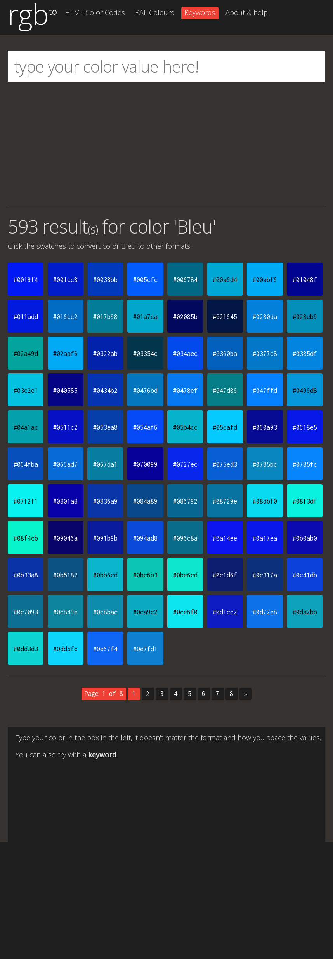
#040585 (65, 390)
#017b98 (105, 316)
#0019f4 (26, 279)
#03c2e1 (26, 390)
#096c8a (185, 538)
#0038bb (105, 279)
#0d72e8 (265, 612)
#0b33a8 (26, 575)
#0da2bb (305, 612)
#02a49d (26, 353)
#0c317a (265, 575)
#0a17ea (265, 538)
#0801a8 (65, 501)
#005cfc (145, 279)
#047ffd (265, 390)
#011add (26, 316)
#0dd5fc (65, 648)
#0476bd (145, 390)
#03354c (145, 353)
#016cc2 (65, 316)
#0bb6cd (105, 575)
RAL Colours (154, 12)
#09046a (65, 538)
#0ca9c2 (145, 612)
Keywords (199, 12)
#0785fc (305, 464)
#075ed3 (225, 464)
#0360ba (225, 353)
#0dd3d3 (26, 648)
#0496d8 (305, 390)
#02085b (185, 316)
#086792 (185, 501)
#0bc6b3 (145, 575)
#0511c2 (65, 427)
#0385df (305, 353)
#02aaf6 (65, 353)
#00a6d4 (225, 279)
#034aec (185, 353)
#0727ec (185, 464)
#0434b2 (105, 390)
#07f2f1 (26, 501)
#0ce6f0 (185, 612)
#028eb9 (305, 316)
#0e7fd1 (145, 648)
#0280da (265, 316)
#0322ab (105, 353)
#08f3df (305, 501)
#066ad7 (65, 464)
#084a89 (145, 501)
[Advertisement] (166, 143)
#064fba (26, 464)
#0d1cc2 (225, 612)
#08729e (225, 501)
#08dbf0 (265, 501)
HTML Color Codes (95, 12)
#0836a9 (105, 501)
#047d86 (225, 390)
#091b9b (105, 538)
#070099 (145, 464)
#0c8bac (105, 612)
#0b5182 (65, 575)
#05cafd (225, 427)
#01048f (305, 279)
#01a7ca (145, 316)
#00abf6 (265, 279)
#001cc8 (65, 279)
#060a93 (265, 427)
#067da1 (105, 464)
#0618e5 (305, 427)
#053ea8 (105, 427)
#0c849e (65, 612)
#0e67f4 (105, 648)
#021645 (225, 316)
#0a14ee (225, 538)
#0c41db (305, 575)
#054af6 (145, 427)
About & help (246, 12)
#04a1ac (26, 427)
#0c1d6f (225, 575)
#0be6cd (185, 575)
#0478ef (185, 390)
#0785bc (265, 464)
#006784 (185, 279)
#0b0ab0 (305, 538)
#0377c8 (265, 353)
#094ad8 (145, 538)
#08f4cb (26, 538)
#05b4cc (185, 427)
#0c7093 (26, 612)
